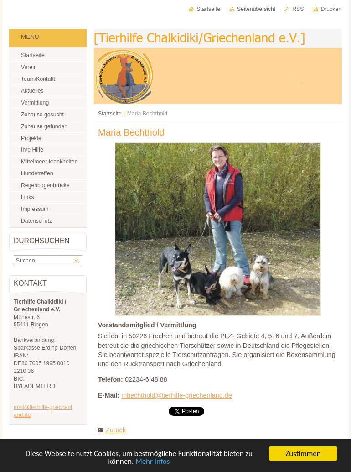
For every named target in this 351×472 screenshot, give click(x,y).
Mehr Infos (152, 462)
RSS (298, 9)
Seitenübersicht (256, 9)
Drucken (330, 9)
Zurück (116, 430)
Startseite (110, 113)
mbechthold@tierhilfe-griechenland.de (176, 395)
